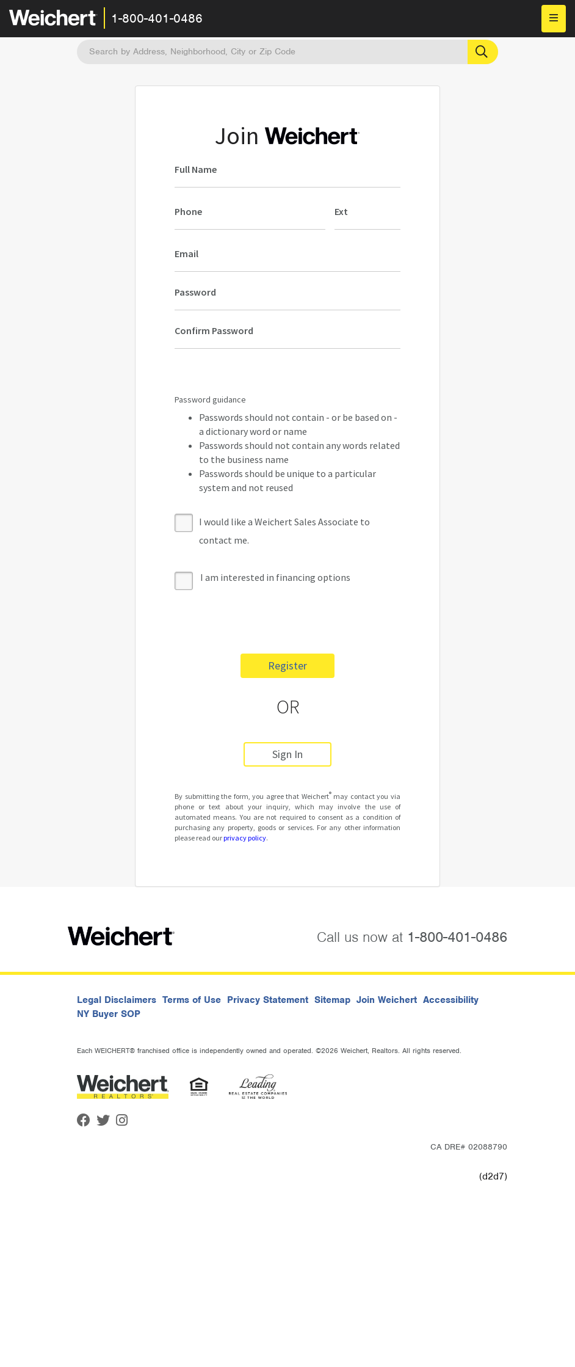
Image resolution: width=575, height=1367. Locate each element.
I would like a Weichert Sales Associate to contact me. (284, 531)
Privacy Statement (267, 1000)
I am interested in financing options (262, 578)
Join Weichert (386, 1000)
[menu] (553, 18)
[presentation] (267, 620)
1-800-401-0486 (157, 18)
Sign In (287, 754)
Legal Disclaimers (116, 1000)
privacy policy (244, 837)
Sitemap (332, 1000)
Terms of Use (191, 1000)
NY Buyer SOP (108, 1014)
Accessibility (451, 1000)
